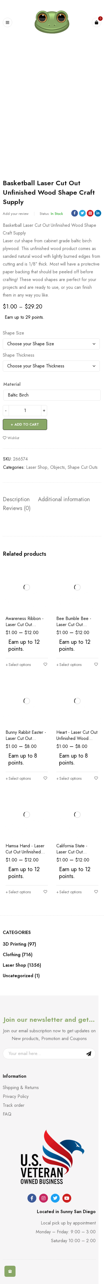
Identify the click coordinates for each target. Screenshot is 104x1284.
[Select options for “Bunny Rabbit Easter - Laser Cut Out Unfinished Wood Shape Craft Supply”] (18, 778)
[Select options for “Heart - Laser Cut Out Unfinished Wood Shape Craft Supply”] (69, 778)
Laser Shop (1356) (22, 965)
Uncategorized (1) (21, 976)
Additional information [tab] (64, 499)
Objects (57, 467)
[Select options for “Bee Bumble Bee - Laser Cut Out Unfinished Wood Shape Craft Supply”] (69, 664)
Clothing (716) (17, 955)
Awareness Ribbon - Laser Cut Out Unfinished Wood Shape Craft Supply (25, 627)
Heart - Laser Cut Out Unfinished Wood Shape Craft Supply (76, 738)
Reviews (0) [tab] (17, 508)
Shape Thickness (18, 355)
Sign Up (88, 1053)
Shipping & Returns (21, 1087)
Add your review (16, 213)
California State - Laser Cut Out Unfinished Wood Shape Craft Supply (74, 855)
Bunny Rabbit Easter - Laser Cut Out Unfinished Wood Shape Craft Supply (26, 741)
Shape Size (13, 333)
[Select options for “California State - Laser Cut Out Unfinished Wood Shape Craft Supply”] (69, 892)
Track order (13, 1105)
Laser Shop (36, 467)
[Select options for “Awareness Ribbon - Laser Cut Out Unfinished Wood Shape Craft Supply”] (18, 664)
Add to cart (26, 424)
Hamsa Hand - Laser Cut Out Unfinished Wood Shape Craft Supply (25, 855)
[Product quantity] (25, 410)
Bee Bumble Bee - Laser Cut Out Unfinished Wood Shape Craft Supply (74, 627)
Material (12, 384)
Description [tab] (16, 499)
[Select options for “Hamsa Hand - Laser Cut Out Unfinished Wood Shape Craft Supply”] (18, 892)
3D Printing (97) (19, 944)
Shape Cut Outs (83, 467)
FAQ (7, 1114)
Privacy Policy (16, 1096)
